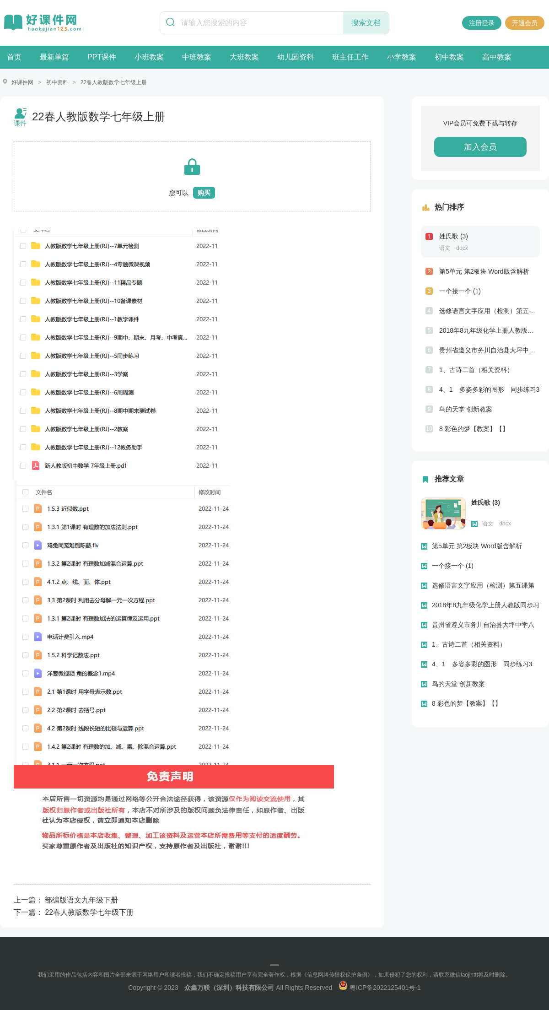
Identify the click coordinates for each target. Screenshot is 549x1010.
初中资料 (57, 82)
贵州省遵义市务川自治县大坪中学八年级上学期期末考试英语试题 (489, 349)
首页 (14, 57)
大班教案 (244, 57)
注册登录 (482, 23)
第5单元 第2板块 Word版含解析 (484, 271)
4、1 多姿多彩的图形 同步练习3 (489, 389)
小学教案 (401, 57)
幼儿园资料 (295, 57)
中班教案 (196, 57)
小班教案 (149, 57)
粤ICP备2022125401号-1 (380, 987)
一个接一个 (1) (460, 290)
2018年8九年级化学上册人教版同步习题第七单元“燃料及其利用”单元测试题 (489, 330)
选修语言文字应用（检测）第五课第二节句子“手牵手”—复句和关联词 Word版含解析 (489, 310)
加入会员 (480, 146)
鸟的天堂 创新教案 (465, 408)
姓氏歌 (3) (453, 235)
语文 (444, 247)
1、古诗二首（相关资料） (476, 369)
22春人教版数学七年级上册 (114, 82)
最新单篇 (54, 57)
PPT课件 (101, 57)
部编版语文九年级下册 (81, 899)
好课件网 (22, 82)
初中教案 (449, 57)
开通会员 (525, 23)
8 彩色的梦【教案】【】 (474, 428)
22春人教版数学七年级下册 (89, 912)
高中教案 (496, 57)
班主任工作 (350, 57)
